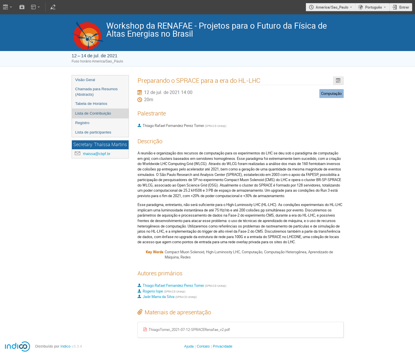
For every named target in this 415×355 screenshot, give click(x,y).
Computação (331, 93)
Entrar (404, 7)
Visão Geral (85, 80)
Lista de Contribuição (93, 113)
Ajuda (189, 346)
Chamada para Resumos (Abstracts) (96, 92)
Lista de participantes (93, 132)
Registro (82, 123)
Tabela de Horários (91, 103)
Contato (203, 346)
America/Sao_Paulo (332, 7)
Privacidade (222, 346)
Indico (65, 346)
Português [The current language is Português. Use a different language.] (373, 7)
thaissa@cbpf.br (96, 153)
